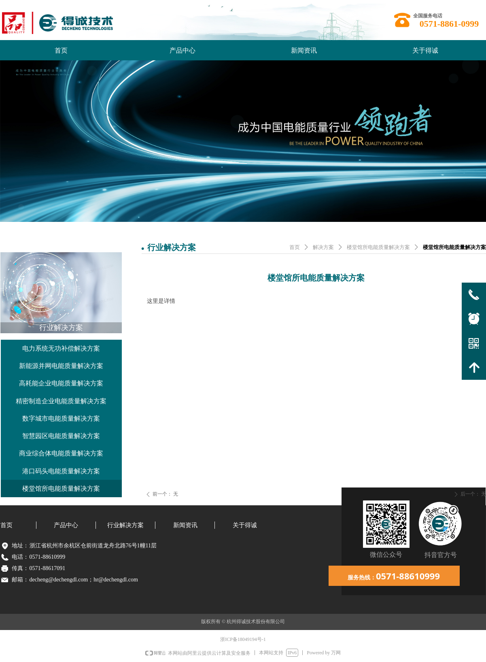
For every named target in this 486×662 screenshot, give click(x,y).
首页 (294, 247)
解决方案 (323, 247)
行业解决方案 (61, 328)
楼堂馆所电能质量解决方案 (378, 247)
